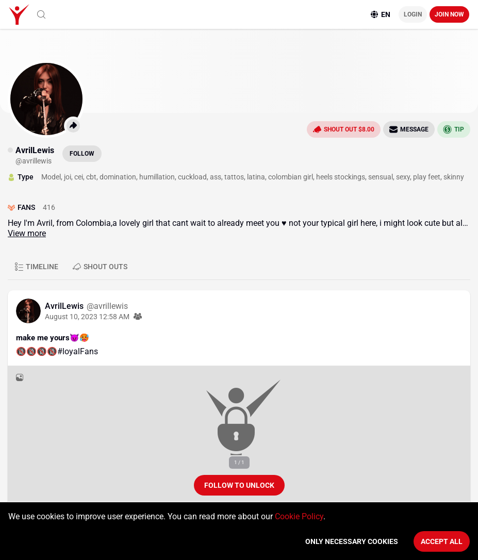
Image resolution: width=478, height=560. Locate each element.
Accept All (442, 541)
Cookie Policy (299, 516)
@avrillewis (107, 306)
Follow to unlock (239, 485)
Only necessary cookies (351, 541)
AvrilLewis (65, 306)
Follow (82, 153)
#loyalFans (77, 351)
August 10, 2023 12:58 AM (87, 316)
